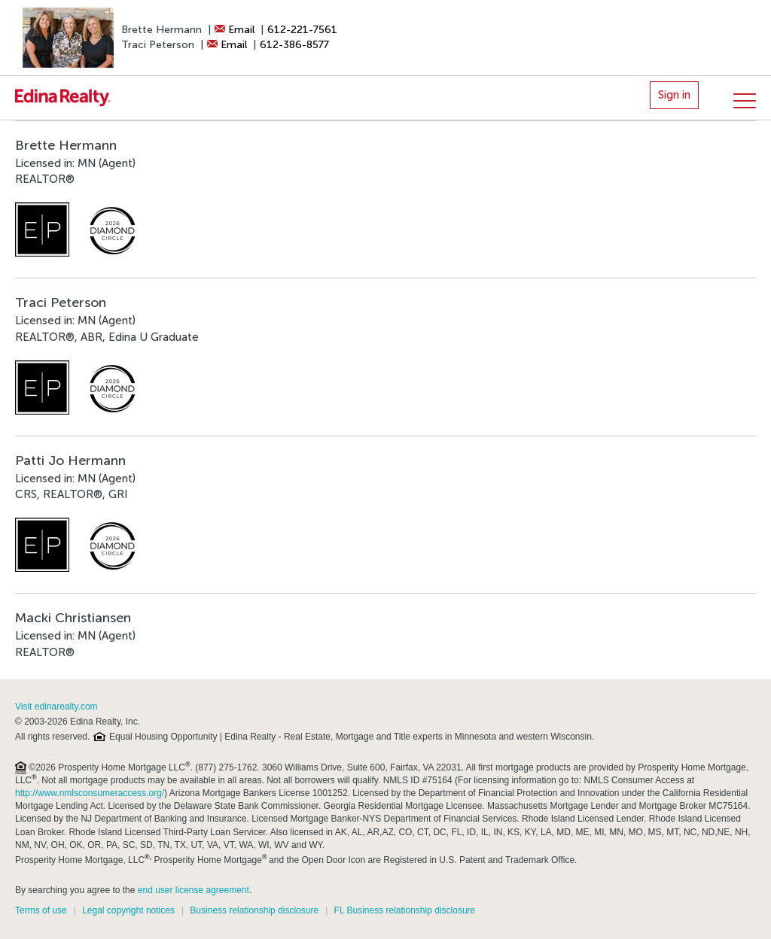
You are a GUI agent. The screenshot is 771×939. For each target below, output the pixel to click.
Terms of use (41, 910)
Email (234, 29)
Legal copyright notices (128, 910)
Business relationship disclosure (254, 910)
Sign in (674, 95)
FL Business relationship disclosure (405, 910)
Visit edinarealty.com (56, 706)
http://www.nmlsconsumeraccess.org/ (89, 793)
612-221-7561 (302, 29)
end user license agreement (193, 890)
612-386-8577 (294, 44)
